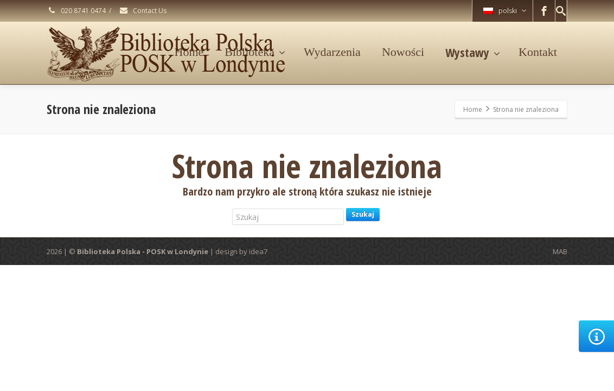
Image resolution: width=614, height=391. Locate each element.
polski (504, 10)
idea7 (258, 251)
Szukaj (362, 214)
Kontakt (538, 52)
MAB (560, 251)
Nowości (403, 52)
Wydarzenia (332, 52)
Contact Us (143, 10)
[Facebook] (544, 11)
